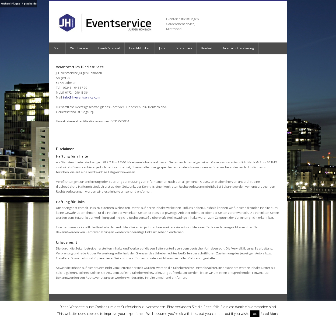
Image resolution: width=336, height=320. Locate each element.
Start (57, 48)
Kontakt (206, 48)
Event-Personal (109, 48)
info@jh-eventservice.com (81, 97)
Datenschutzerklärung (238, 48)
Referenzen (183, 48)
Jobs (162, 48)
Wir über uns (79, 48)
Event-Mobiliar (139, 48)
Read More (269, 313)
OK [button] (255, 314)
